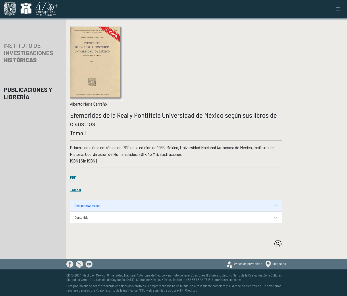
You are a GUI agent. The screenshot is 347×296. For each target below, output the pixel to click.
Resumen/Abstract (87, 205)
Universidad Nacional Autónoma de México (136, 275)
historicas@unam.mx (226, 279)
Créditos (191, 290)
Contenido (82, 217)
